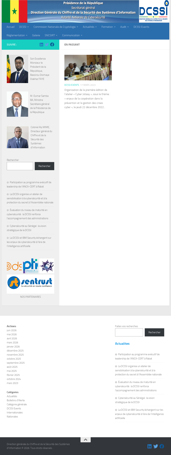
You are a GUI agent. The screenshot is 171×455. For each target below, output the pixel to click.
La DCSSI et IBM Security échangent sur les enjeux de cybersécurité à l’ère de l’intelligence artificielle (29, 242)
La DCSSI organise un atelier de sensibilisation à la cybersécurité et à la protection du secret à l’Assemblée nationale (30, 198)
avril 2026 (12, 338)
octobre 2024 (14, 379)
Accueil (11, 26)
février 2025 (13, 375)
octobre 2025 (14, 358)
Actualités (88, 26)
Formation (107, 26)
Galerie (36, 35)
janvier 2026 (13, 346)
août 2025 (12, 366)
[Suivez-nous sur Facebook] (52, 44)
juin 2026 (11, 330)
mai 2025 (12, 370)
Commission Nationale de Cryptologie (55, 26)
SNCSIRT (50, 35)
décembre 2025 (15, 350)
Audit (123, 26)
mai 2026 (12, 334)
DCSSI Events (141, 26)
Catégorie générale (17, 404)
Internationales (15, 412)
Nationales (12, 416)
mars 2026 (12, 342)
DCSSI (22, 26)
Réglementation (16, 35)
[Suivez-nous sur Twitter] (47, 44)
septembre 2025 (16, 362)
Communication (71, 35)
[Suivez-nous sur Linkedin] (41, 44)
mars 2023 (12, 383)
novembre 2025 (15, 354)
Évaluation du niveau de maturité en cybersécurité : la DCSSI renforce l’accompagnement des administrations (27, 214)
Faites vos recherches (126, 326)
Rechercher (13, 160)
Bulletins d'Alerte (16, 400)
